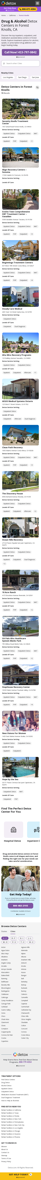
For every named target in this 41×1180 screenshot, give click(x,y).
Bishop (23, 985)
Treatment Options (11, 1076)
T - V (22, 942)
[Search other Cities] (22, 63)
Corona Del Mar (7, 1035)
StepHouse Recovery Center (16, 687)
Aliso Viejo (5, 954)
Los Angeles (8, 77)
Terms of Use (6, 1158)
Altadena (4, 957)
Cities (12, 931)
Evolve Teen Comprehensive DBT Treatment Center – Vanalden (16, 214)
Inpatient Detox (6, 1089)
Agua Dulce (5, 950)
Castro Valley (5, 1010)
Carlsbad (4, 1007)
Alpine (23, 954)
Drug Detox (5, 1082)
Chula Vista (5, 1019)
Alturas (23, 957)
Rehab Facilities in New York (11, 1119)
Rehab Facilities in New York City (12, 1125)
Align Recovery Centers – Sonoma (14, 170)
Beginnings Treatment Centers (17, 262)
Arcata (23, 966)
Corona (23, 1032)
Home (3, 15)
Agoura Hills (25, 947)
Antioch (24, 963)
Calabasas (5, 994)
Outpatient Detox (7, 1091)
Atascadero (5, 972)
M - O (5, 942)
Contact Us (5, 1152)
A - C (5, 938)
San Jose (35, 77)
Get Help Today (20, 1174)
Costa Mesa (25, 1035)
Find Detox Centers (8, 1080)
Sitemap (4, 1155)
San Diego (22, 77)
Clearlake (24, 1022)
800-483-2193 (20, 905)
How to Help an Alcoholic (10, 1101)
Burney (23, 991)
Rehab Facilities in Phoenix (10, 1137)
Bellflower (4, 982)
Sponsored (10, 10)
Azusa (23, 972)
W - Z (31, 942)
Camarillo (24, 997)
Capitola (24, 1004)
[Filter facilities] (37, 87)
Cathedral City (26, 1010)
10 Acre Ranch (9, 592)
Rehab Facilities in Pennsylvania (12, 1122)
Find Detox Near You (11, 1107)
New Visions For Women (14, 733)
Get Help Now (10, 8)
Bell (22, 979)
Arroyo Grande (6, 969)
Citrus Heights (26, 1019)
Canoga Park (5, 1004)
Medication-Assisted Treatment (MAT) (14, 1095)
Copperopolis (6, 1032)
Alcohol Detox (6, 1086)
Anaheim (4, 960)
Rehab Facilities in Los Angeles (12, 1128)
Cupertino (4, 1041)
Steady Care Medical (12, 308)
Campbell (24, 1001)
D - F (13, 938)
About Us (4, 1149)
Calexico (24, 994)
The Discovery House (12, 493)
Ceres (3, 1013)
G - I (21, 938)
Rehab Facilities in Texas (10, 1113)
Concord (24, 1029)
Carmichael (25, 1007)
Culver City (25, 1038)
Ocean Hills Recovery (12, 539)
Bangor (23, 975)
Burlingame (5, 991)
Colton (23, 1026)
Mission (4, 1146)
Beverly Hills (5, 985)
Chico (3, 1016)
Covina (3, 1038)
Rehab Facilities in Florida (10, 1116)
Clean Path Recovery (12, 447)
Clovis (3, 1026)
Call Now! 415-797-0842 (20, 52)
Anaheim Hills (26, 960)
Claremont (5, 1022)
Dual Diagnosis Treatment (10, 1097)
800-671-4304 (28, 9)
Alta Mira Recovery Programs (16, 355)
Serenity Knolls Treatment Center (15, 122)
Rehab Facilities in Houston (10, 1134)
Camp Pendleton (7, 1001)
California (12, 15)
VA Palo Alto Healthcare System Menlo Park (14, 639)
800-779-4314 (25, 1062)
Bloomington (6, 988)
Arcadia (4, 966)
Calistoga (4, 997)
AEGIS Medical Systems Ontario (17, 401)
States (4, 931)
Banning (4, 979)
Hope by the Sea (10, 779)
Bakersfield (5, 975)
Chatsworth (25, 1013)
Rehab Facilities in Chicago (10, 1131)
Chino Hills (25, 1016)
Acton (3, 947)
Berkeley (24, 982)
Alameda (24, 950)
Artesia (23, 969)
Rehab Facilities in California (11, 1110)
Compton (4, 1029)
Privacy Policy (6, 1161)
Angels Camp (6, 963)
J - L (29, 938)
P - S (14, 942)
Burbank (24, 988)
